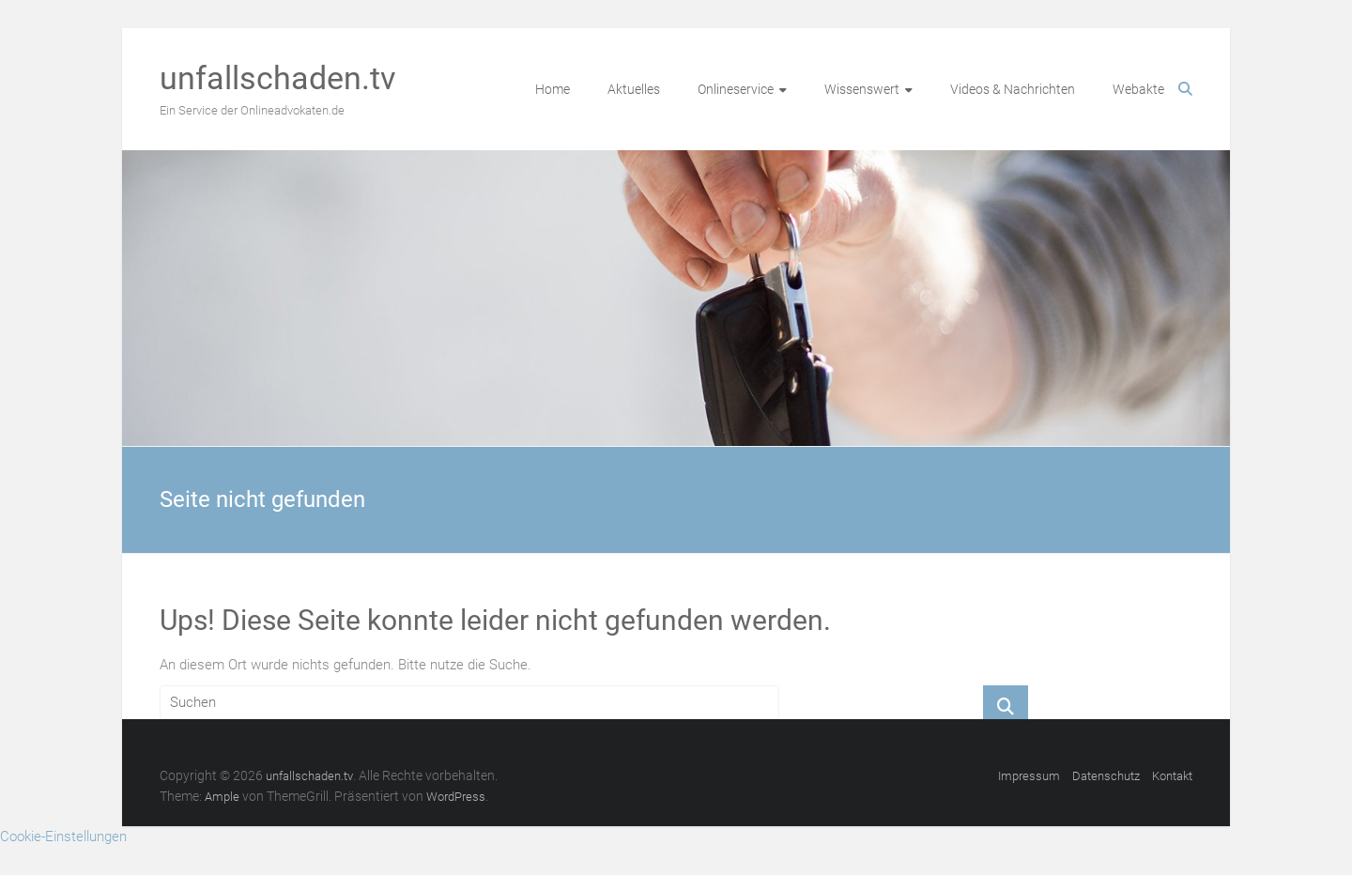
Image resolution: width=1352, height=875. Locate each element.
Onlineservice (736, 89)
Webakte (1138, 89)
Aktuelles (633, 89)
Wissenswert (861, 89)
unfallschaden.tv (277, 78)
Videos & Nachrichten (1012, 89)
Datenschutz (1106, 776)
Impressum (1029, 776)
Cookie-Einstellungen (63, 836)
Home (552, 89)
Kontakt (1172, 776)
